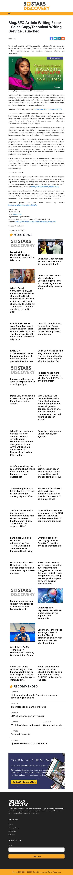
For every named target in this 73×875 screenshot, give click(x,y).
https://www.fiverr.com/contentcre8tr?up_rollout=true (36, 222)
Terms (10, 824)
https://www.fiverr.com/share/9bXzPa (22, 205)
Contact (11, 835)
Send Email (17, 214)
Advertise (12, 831)
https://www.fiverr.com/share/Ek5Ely (45, 187)
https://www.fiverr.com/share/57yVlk (48, 109)
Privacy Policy (13, 828)
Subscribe (36, 856)
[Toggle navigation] (9, 13)
